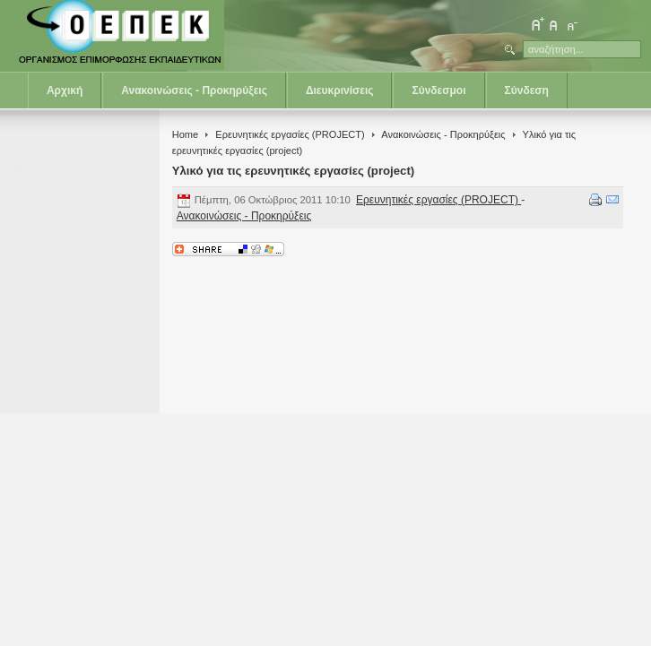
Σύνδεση (527, 90)
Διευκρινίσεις (340, 90)
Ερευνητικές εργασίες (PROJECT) (289, 134)
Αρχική (64, 90)
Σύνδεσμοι (438, 90)
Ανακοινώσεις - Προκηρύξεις (194, 90)
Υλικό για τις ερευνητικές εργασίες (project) (293, 170)
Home (185, 134)
